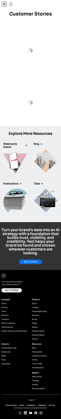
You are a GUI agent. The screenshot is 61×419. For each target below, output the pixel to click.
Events (35, 360)
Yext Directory (7, 327)
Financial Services (8, 348)
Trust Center (37, 364)
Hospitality (5, 364)
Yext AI (35, 339)
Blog (34, 348)
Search (35, 327)
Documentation (38, 388)
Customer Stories (39, 356)
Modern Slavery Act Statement (14, 331)
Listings (35, 307)
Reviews (35, 315)
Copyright (42, 405)
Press (3, 311)
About (3, 303)
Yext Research (38, 368)
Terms (22, 405)
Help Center (37, 377)
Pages (34, 323)
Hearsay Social (38, 331)
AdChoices (31, 405)
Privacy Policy (11, 405)
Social (34, 319)
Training (35, 381)
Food (3, 360)
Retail (3, 356)
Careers (4, 307)
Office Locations (8, 323)
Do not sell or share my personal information (30, 408)
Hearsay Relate (38, 335)
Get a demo (11, 290)
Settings (51, 405)
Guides (35, 384)
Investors (5, 319)
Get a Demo (30, 262)
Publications (37, 352)
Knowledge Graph (39, 311)
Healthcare (6, 352)
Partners (5, 315)
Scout (34, 303)
